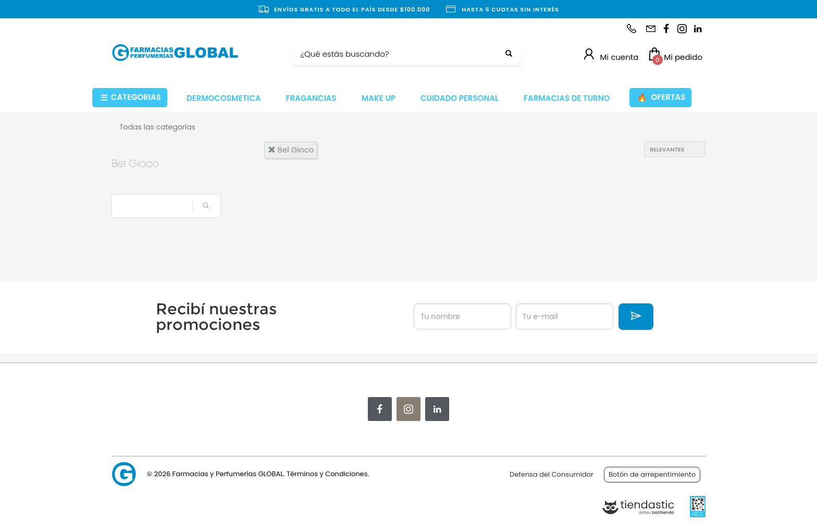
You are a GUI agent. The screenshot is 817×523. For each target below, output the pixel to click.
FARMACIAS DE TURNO (567, 98)
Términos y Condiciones (327, 474)
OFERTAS (661, 98)
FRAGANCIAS (311, 98)
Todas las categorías (157, 127)
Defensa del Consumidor (551, 474)
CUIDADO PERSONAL (459, 98)
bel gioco (291, 149)
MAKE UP (378, 98)
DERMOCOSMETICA (224, 98)
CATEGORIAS (131, 98)
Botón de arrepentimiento (652, 474)
